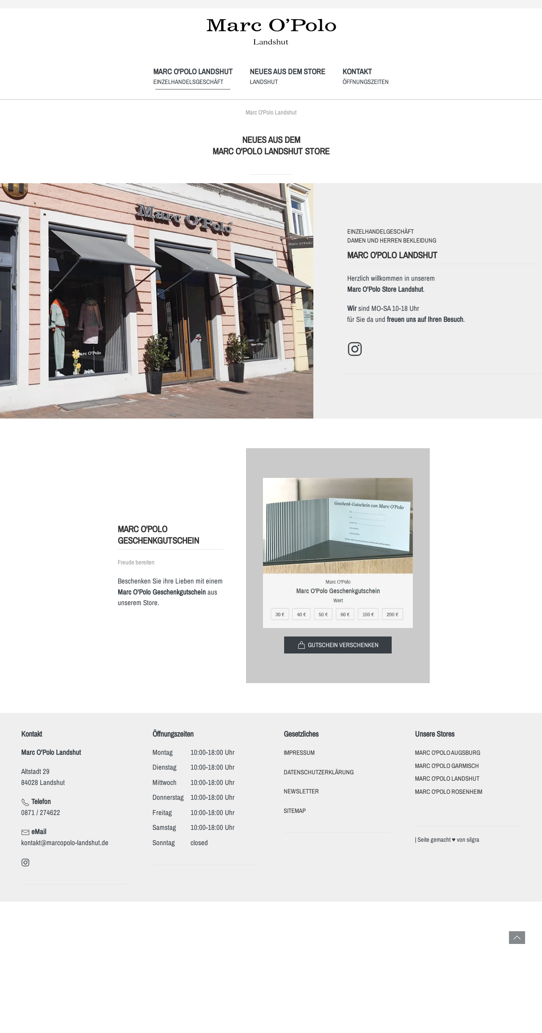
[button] (517, 937)
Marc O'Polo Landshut (447, 778)
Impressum (299, 752)
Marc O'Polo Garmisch (447, 766)
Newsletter (301, 791)
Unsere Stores (434, 734)
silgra (473, 839)
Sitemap (295, 811)
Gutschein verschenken (338, 645)
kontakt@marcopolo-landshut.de (64, 842)
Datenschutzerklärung (319, 772)
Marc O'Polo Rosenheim (448, 791)
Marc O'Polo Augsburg (447, 752)
